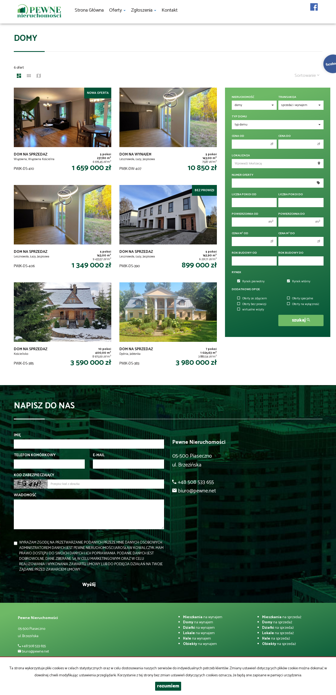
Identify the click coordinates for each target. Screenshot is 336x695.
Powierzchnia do (291, 214)
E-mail (99, 455)
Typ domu (239, 117)
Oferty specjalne (300, 298)
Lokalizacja (241, 156)
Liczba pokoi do (290, 195)
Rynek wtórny (298, 281)
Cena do (284, 136)
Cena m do (286, 233)
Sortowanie (307, 75)
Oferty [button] (117, 10)
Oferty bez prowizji (251, 304)
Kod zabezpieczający (34, 475)
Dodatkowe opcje (246, 289)
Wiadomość (25, 495)
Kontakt (170, 10)
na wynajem (202, 617)
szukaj (301, 320)
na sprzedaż (281, 617)
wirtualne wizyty (250, 309)
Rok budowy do (291, 253)
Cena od (238, 136)
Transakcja (287, 97)
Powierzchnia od (245, 214)
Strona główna (89, 10)
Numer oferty (242, 175)
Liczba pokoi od (244, 195)
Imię (17, 435)
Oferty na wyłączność (303, 304)
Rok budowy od (244, 253)
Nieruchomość (243, 97)
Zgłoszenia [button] (143, 10)
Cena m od (240, 233)
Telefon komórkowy (35, 455)
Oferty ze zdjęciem (252, 298)
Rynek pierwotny (251, 281)
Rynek (236, 272)
